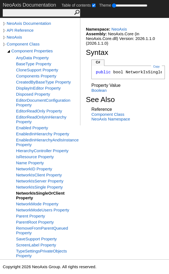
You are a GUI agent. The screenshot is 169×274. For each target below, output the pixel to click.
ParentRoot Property (35, 222)
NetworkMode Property (37, 204)
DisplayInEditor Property (38, 88)
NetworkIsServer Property (40, 181)
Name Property (30, 162)
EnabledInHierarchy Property (42, 133)
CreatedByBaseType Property (43, 82)
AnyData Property (32, 57)
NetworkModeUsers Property (42, 210)
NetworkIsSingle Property (39, 187)
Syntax (97, 52)
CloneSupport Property (37, 70)
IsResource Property (35, 156)
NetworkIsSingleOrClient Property (40, 195)
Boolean (99, 90)
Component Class (23, 44)
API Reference (20, 30)
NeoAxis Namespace (110, 119)
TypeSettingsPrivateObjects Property (41, 253)
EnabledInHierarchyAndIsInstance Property (47, 142)
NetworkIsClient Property (39, 175)
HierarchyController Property (42, 150)
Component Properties (32, 51)
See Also (100, 99)
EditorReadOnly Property (39, 111)
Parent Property (30, 216)
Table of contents (76, 5)
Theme (105, 5)
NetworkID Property (34, 168)
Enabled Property (32, 127)
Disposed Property (33, 94)
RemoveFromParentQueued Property (42, 230)
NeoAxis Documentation (29, 23)
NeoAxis (14, 37)
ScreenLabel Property (36, 245)
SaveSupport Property (36, 239)
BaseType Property (33, 63)
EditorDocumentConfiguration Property (43, 102)
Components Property (36, 76)
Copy (156, 66)
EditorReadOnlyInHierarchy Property (41, 119)
